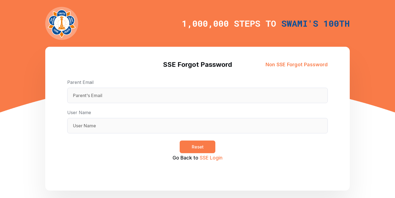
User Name (79, 112)
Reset (198, 147)
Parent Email (80, 82)
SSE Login (211, 158)
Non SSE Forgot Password (297, 64)
